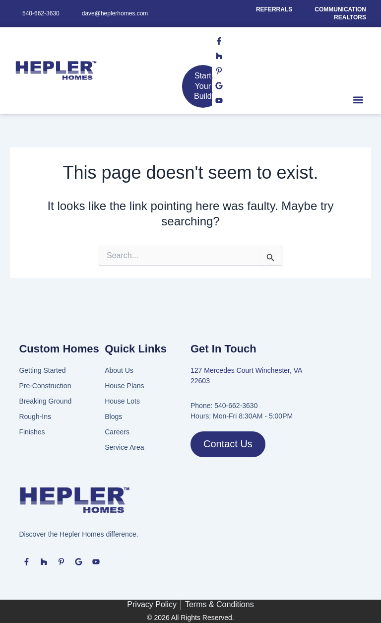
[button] (358, 99)
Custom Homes (59, 349)
